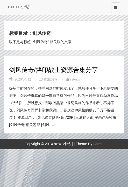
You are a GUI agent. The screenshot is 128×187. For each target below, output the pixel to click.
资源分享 (51, 79)
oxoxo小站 (19, 6)
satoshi (75, 79)
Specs (98, 144)
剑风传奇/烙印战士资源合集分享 (53, 69)
